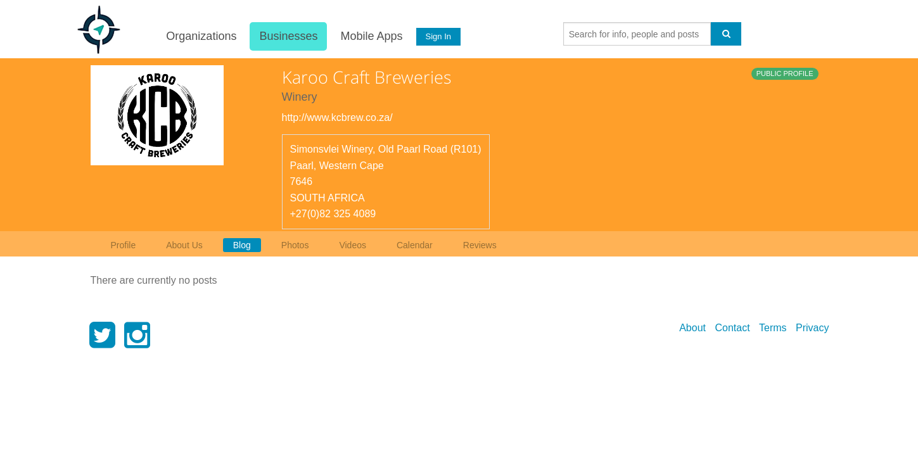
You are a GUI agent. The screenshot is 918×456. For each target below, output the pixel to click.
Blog (242, 245)
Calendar (415, 245)
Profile (123, 245)
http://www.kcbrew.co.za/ (337, 117)
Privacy (812, 327)
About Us (184, 245)
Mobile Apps (371, 36)
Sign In (437, 36)
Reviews (480, 245)
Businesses (288, 36)
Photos (295, 245)
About (692, 327)
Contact (732, 327)
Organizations (201, 36)
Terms (773, 327)
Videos (352, 245)
